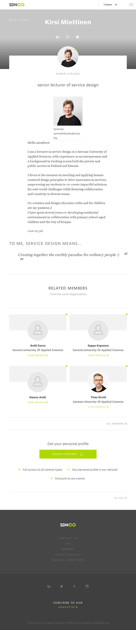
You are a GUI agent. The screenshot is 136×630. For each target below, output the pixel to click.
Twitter (61, 586)
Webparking (101, 622)
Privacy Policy (68, 554)
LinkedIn (48, 586)
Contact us (68, 538)
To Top (119, 498)
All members (20, 20)
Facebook (74, 586)
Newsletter (67, 607)
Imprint (68, 549)
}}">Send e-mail (77, 37)
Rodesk (86, 622)
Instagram (87, 586)
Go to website (67, 37)
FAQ (68, 543)
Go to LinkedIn (57, 37)
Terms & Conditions (68, 560)
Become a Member (68, 454)
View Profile (36, 355)
